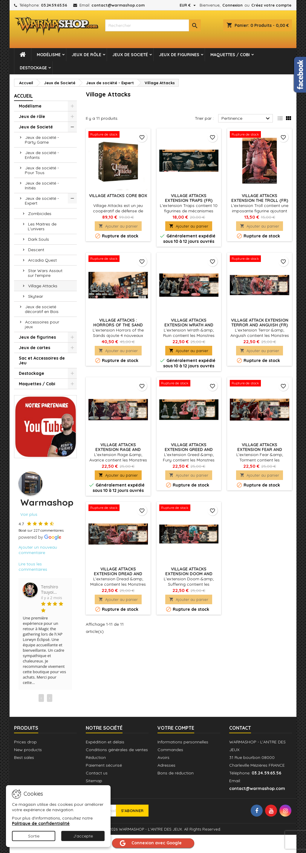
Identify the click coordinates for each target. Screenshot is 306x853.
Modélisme (49, 54)
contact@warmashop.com (118, 5)
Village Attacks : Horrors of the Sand (118, 322)
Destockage (33, 67)
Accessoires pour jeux (42, 324)
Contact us (97, 773)
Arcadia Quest (42, 260)
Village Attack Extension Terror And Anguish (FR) (259, 322)
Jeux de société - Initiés (42, 185)
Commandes (170, 749)
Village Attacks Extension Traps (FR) (188, 198)
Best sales (24, 757)
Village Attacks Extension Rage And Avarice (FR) (118, 449)
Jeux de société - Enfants (42, 155)
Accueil (23, 96)
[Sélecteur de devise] (188, 5)
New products (28, 749)
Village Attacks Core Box (118, 195)
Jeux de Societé (130, 54)
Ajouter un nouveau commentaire (38, 549)
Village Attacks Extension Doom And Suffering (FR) (188, 573)
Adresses (166, 765)
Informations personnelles (182, 742)
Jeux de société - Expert (42, 201)
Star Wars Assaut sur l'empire (45, 273)
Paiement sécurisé (104, 765)
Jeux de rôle (86, 54)
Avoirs (163, 757)
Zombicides (39, 213)
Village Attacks (42, 286)
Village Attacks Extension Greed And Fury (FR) (189, 449)
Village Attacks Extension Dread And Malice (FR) (118, 573)
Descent (36, 249)
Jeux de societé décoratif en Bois (42, 309)
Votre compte (175, 728)
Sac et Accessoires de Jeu (42, 360)
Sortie (33, 836)
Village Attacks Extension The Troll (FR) (259, 198)
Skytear (35, 296)
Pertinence (246, 118)
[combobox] (153, 25)
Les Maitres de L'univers (42, 226)
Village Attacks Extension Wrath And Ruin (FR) (188, 324)
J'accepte (83, 836)
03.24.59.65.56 (54, 5)
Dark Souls (38, 239)
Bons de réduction (175, 773)
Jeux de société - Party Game (42, 140)
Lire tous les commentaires (33, 566)
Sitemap (94, 780)
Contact (240, 728)
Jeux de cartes (34, 347)
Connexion (232, 5)
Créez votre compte (271, 5)
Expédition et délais (105, 742)
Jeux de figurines (179, 54)
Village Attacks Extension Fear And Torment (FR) (259, 449)
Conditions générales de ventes (117, 749)
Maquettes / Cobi (230, 54)
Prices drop (25, 742)
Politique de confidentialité (41, 823)
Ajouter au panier (118, 226)
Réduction (96, 757)
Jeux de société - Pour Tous (42, 170)
